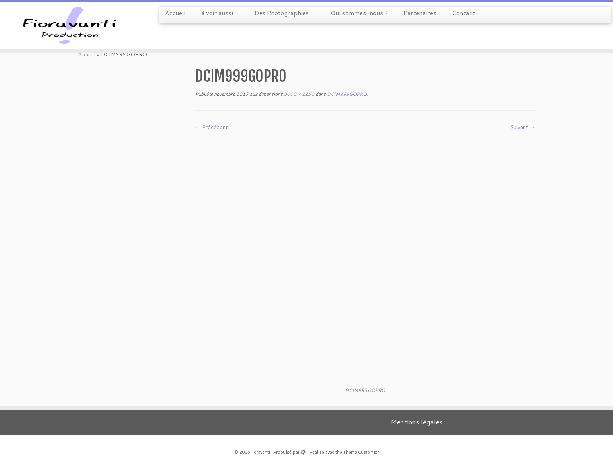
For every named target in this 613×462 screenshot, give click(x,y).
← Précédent (211, 127)
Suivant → (522, 127)
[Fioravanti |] (71, 25)
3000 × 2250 (298, 94)
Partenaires (419, 12)
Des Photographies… (285, 12)
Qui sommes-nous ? (359, 12)
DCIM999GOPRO (346, 94)
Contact (463, 12)
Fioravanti (260, 452)
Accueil (175, 12)
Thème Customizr (361, 452)
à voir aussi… (220, 12)
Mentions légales (417, 421)
